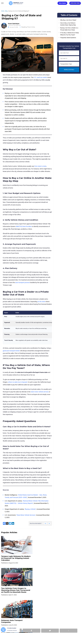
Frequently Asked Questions (68, 37)
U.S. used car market (40, 77)
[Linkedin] (13, 523)
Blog (6, 11)
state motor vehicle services (40, 392)
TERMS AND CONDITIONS (34, 607)
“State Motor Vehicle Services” (26, 515)
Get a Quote (62, 3)
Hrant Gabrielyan (14, 23)
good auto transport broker (11, 351)
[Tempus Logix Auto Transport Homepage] (12, 3)
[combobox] (69, 52)
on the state (41, 301)
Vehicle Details (69, 69)
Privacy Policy (20, 607)
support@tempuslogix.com (18, 624)
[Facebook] (4, 523)
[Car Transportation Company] (3, 614)
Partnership (46, 607)
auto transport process (22, 282)
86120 (19, 625)
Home (2, 11)
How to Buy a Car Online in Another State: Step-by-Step (68, 24)
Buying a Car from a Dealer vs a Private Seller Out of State (69, 29)
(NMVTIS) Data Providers (24, 226)
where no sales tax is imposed (17, 382)
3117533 (9, 625)
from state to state (40, 166)
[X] (7, 523)
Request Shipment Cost (65, 607)
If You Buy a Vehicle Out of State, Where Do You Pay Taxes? (69, 34)
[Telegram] (10, 523)
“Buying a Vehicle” (30, 509)
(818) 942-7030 (75, 3)
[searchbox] (68, 52)
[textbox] (69, 64)
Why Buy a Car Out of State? (68, 20)
